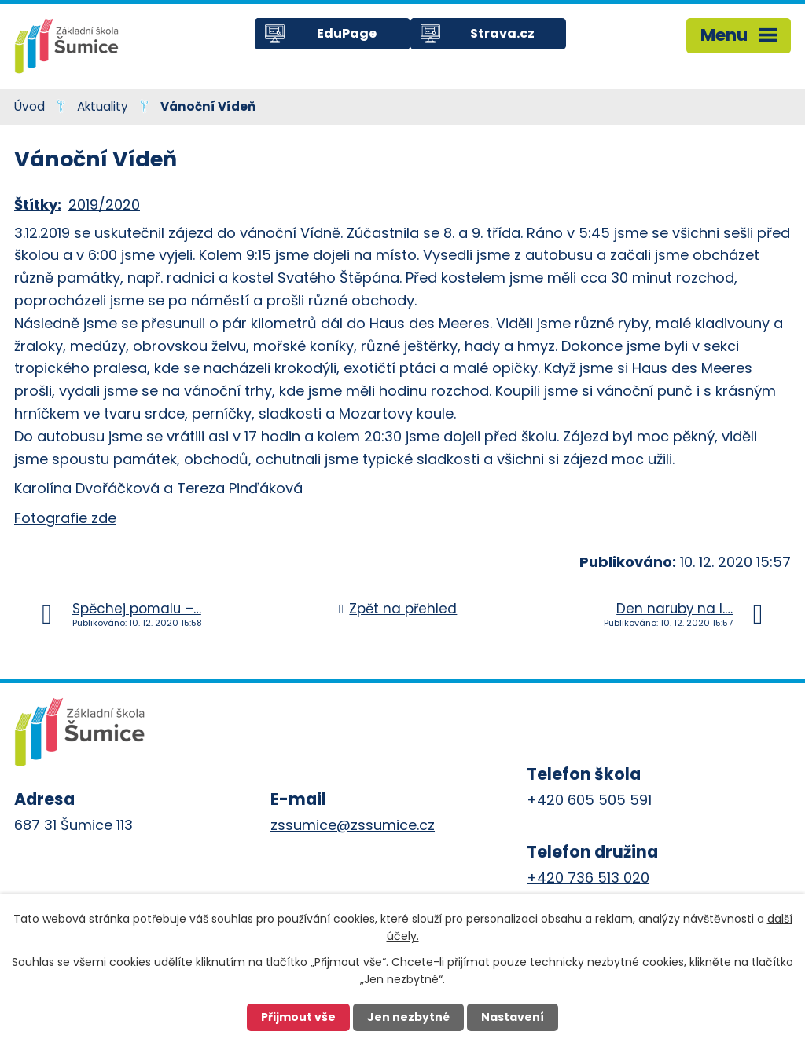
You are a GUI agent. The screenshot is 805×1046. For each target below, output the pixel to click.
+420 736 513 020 (588, 877)
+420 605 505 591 (589, 800)
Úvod (29, 106)
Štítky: (37, 204)
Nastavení (512, 1017)
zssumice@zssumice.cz (352, 825)
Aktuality (102, 106)
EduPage (347, 33)
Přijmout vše (298, 1017)
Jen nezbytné (408, 1017)
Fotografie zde (65, 518)
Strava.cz (502, 33)
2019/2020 (104, 204)
